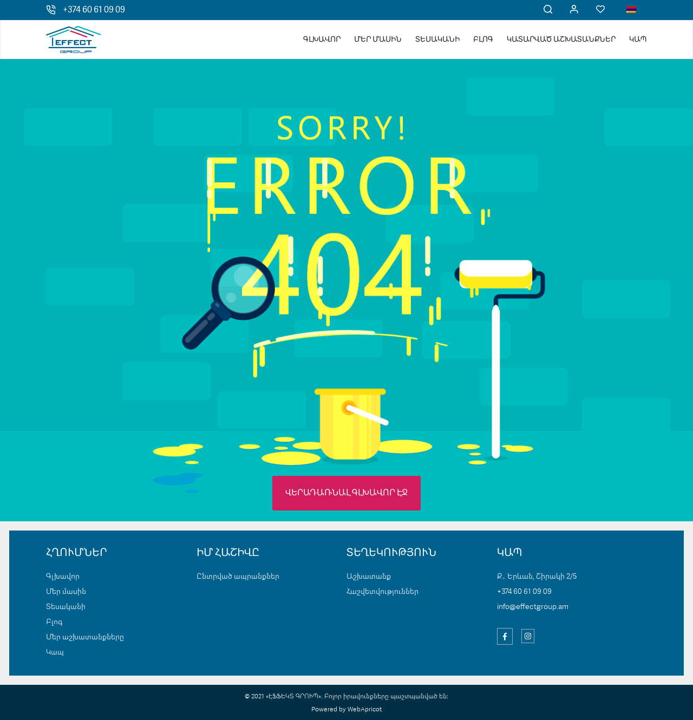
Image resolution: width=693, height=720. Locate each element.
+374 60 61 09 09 (94, 10)
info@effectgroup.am (532, 607)
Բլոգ (483, 39)
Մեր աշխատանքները (85, 637)
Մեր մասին (378, 39)
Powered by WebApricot (346, 709)
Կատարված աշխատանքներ (561, 39)
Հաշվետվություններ (382, 591)
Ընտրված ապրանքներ (238, 576)
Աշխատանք (368, 576)
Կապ (638, 39)
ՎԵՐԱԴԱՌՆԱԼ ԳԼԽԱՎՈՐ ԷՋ (346, 493)
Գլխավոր (322, 39)
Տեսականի (437, 39)
